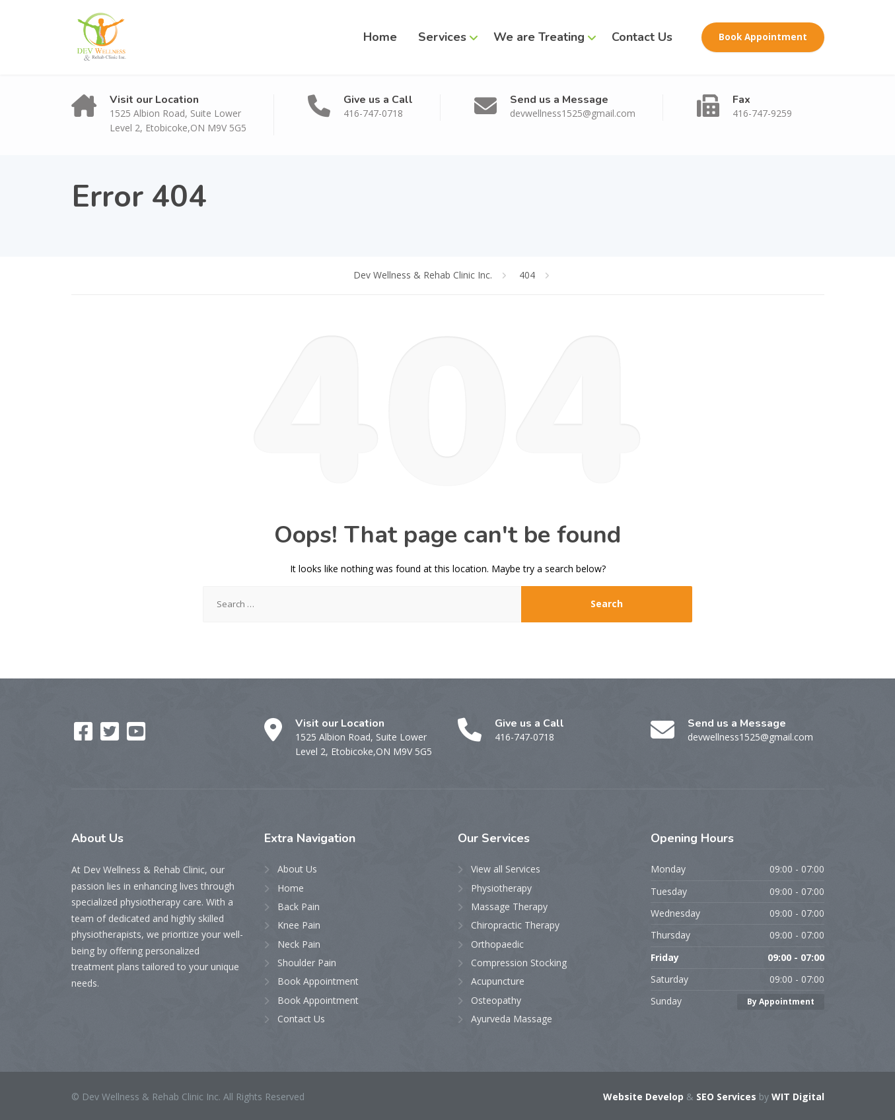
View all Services (505, 869)
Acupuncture (497, 981)
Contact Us (642, 37)
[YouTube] (136, 735)
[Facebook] (84, 735)
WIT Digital (797, 1096)
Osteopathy (496, 1000)
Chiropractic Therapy (515, 925)
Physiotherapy (501, 888)
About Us (297, 869)
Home (380, 37)
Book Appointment (763, 37)
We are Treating (539, 37)
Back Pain (298, 906)
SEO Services (726, 1096)
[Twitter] (111, 735)
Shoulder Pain (306, 962)
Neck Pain (298, 944)
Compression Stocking (519, 962)
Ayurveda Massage (511, 1018)
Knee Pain (298, 925)
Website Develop (643, 1096)
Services (442, 37)
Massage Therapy (509, 906)
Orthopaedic (497, 944)
